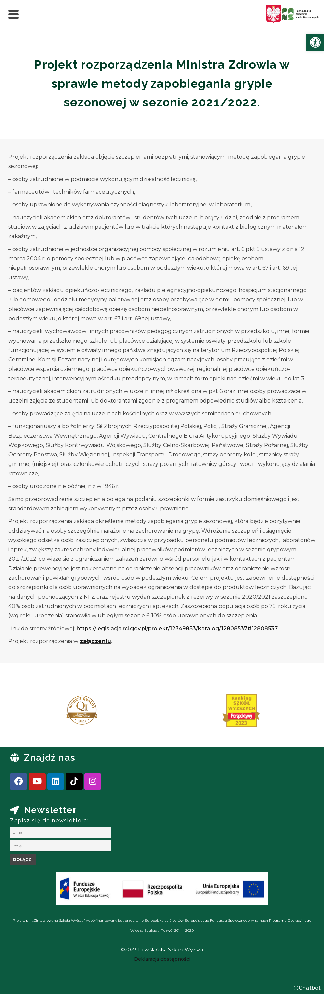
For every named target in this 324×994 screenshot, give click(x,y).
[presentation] (26, 712)
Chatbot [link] (310, 988)
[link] (315, 42)
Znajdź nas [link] (49, 757)
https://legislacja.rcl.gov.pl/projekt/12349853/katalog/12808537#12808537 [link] (177, 628)
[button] (307, 988)
